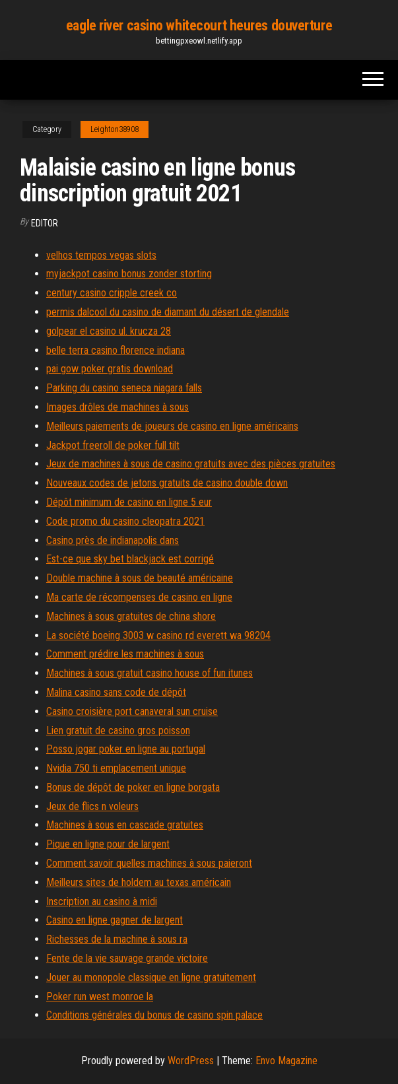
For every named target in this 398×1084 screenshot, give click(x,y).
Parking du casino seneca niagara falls (124, 388)
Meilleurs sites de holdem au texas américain (138, 882)
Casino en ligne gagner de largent (114, 920)
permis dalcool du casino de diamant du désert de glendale (167, 312)
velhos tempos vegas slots (101, 255)
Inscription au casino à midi (101, 901)
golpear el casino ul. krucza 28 (108, 331)
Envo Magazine (286, 1060)
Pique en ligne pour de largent (108, 844)
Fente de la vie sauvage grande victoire (127, 958)
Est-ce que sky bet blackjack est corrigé (130, 559)
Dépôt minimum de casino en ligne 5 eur (129, 502)
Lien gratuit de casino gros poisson (118, 730)
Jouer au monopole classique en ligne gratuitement (151, 977)
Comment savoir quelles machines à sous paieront (149, 863)
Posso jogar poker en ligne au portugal (125, 749)
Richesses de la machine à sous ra (116, 939)
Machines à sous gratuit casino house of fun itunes (149, 673)
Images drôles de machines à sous (117, 407)
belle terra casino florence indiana (115, 350)
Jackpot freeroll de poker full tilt (113, 445)
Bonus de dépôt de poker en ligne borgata (133, 787)
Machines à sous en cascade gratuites (124, 825)
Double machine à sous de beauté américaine (139, 578)
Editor (44, 223)
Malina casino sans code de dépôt (116, 692)
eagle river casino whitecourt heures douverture (199, 25)
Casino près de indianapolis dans (112, 540)
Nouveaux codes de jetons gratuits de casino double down (167, 483)
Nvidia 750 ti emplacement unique (116, 768)
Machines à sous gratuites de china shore (131, 616)
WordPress (191, 1060)
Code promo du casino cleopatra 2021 (125, 521)
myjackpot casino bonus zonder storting (129, 273)
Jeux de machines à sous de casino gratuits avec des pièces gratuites (190, 463)
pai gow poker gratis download (109, 368)
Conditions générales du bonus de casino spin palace (154, 1015)
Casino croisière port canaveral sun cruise (132, 711)
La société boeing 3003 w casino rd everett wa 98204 (158, 635)
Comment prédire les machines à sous (125, 654)
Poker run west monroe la (99, 996)
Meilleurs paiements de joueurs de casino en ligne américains (172, 426)
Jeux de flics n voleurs (92, 806)
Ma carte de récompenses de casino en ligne (139, 597)
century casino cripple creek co (111, 293)
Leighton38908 (114, 129)
